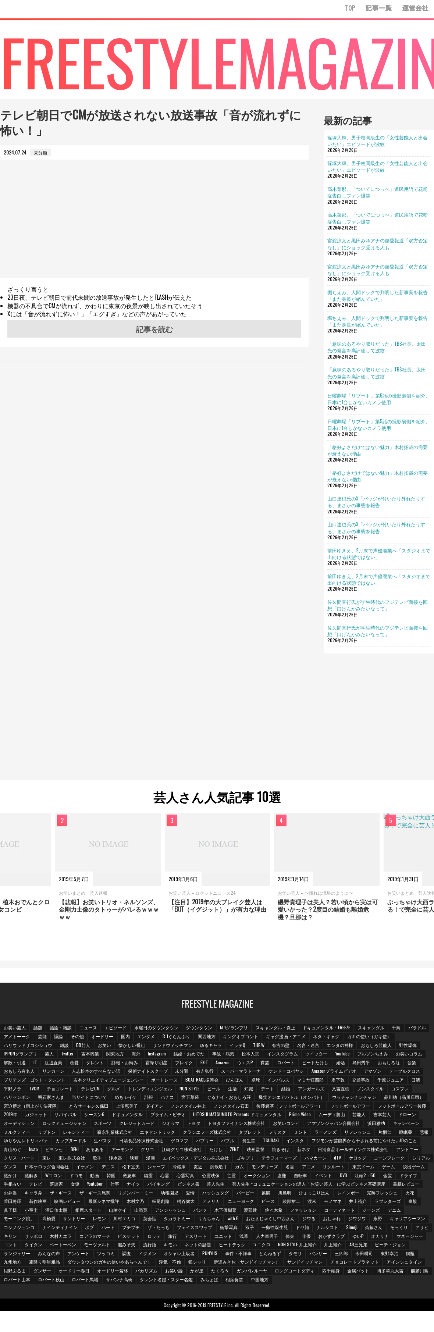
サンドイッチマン (152, 1271)
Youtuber (282, 1185)
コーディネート (131, 1219)
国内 (154, 1037)
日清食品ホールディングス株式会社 (60, 1158)
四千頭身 (202, 1280)
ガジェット (93, 1115)
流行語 (403, 1245)
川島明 (53, 1202)
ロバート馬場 (392, 1280)
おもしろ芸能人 (382, 1046)
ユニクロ (103, 1254)
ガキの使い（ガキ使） (402, 1037)
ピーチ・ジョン (233, 1254)
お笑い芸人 (15, 1028)
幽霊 (336, 1176)
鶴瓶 (254, 1263)
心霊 (353, 1176)
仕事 (302, 1185)
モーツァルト (350, 1245)
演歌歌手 (402, 1167)
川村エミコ (325, 1219)
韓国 (298, 1176)
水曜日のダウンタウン (159, 1028)
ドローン (38, 1124)
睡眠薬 (66, 1141)
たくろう (90, 1280)
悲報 (85, 1141)
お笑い (106, 1046)
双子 (34, 1237)
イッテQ (241, 1046)
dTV (81, 1167)
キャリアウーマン (186, 1228)
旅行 (397, 1237)
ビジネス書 (377, 1185)
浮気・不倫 (15, 1271)
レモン (299, 1219)
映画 (267, 1158)
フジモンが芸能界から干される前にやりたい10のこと (57, 1150)
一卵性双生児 (60, 1237)
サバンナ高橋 (17, 1289)
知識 (253, 1089)
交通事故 (366, 1081)
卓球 (259, 1081)
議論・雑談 (62, 1028)
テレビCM (92, 1089)
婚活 (348, 1063)
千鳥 (402, 1028)
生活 (236, 1089)
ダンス (189, 1167)
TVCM (35, 1089)
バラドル (13, 1037)
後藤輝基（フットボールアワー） (293, 1107)
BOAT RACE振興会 (204, 1081)
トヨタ (248, 1124)
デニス (289, 1167)
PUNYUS (50, 1263)
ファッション (94, 1219)
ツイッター (321, 1054)
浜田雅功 (13, 1133)
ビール (217, 1089)
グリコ (264, 1150)
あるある (211, 1150)
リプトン (108, 1133)
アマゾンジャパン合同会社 (389, 1124)
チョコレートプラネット (202, 1271)
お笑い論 (43, 1280)
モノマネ (111, 1211)
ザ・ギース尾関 (292, 1193)
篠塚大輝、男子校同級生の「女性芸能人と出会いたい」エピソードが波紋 (377, 140)
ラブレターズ (167, 1211)
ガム (423, 1167)
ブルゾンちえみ (378, 1054)
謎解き (216, 1176)
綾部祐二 (69, 1211)
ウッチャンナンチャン (359, 1098)
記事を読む (154, 328)
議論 (85, 1037)
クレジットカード (190, 1124)
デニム (187, 1219)
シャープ (338, 1167)
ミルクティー (77, 1133)
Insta (147, 1150)
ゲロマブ (276, 1141)
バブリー (302, 1141)
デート (272, 1089)
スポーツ (155, 1124)
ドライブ (172, 1185)
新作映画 (227, 1202)
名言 (43, 1176)
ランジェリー (270, 1254)
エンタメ (175, 1037)
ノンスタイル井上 (191, 1107)
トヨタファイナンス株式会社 (291, 1124)
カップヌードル (165, 1141)
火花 (180, 1202)
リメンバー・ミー (333, 1193)
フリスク (342, 1133)
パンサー (161, 1263)
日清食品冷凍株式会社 (237, 1141)
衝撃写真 (13, 1237)
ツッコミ (361, 1254)
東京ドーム (118, 1176)
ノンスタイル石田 (234, 1107)
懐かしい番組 (134, 1046)
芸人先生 (405, 1185)
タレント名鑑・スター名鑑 (65, 1289)
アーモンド (239, 1150)
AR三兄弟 (201, 1254)
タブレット (314, 1133)
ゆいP (181, 1245)
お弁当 (206, 1193)
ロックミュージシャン (117, 1124)
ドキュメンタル (185, 1115)
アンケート (333, 1254)
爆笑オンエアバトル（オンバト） (296, 1098)
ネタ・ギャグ (358, 1037)
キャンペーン (43, 1133)
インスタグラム (286, 1054)
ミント (365, 1133)
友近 (381, 1167)
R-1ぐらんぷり (206, 1037)
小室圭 (233, 1211)
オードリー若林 (388, 1271)
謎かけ (195, 1176)
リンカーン (54, 1072)
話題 (38, 1028)
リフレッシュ (17, 1141)
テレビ (221, 1185)
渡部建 (40, 1219)
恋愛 (76, 1063)
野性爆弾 (415, 1046)
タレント (97, 1063)
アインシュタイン (252, 1271)
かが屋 (66, 1280)
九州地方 (276, 1263)
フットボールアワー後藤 (28, 1115)
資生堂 (346, 1141)
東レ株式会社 (203, 1158)
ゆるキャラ (214, 1046)
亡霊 (422, 1176)
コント (261, 1245)
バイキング (347, 1185)
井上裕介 (175, 1254)
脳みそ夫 (380, 1245)
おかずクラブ (154, 1245)
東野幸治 (233, 1263)
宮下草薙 (194, 1098)
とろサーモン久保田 (89, 1107)
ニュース (90, 1028)
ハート (318, 1228)
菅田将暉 (202, 1202)
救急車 (317, 1176)
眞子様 (212, 1211)
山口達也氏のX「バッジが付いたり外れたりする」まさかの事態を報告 (376, 502)
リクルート (88, 1176)
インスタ (394, 1141)
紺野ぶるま (289, 1271)
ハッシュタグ (415, 1193)
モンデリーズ (17, 1176)
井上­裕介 (137, 1211)
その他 (104, 1037)
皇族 (193, 1211)
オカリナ (204, 1245)
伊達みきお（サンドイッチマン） (93, 1271)
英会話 (350, 1219)
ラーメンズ (391, 1133)
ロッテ (378, 1237)
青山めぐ (126, 1150)
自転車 (62, 1185)
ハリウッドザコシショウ (28, 1046)
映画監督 (374, 1150)
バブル (325, 1141)
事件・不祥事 (79, 1263)
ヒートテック (73, 1254)
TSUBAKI (369, 1141)
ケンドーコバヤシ (290, 1072)
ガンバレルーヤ (122, 1280)
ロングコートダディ (166, 1280)
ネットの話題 (38, 1254)
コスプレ (408, 1089)
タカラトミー (378, 1219)
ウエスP (251, 1063)
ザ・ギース (258, 1193)
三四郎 (184, 1263)
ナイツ (321, 1185)
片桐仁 (45, 1141)
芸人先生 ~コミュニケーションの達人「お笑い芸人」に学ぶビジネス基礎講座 (80, 1193)
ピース (45, 1211)
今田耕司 (208, 1263)
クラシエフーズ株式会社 (270, 1133)
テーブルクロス (410, 1072)
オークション (17, 1185)
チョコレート (61, 1089)
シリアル (166, 1167)
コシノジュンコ (228, 1228)
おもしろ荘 (398, 1063)
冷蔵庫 (362, 1167)
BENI (190, 1150)
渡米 (90, 1211)
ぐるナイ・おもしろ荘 (233, 1098)
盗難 (43, 1185)
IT (36, 1063)
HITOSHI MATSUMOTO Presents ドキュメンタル (297, 1115)
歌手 (229, 1158)
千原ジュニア (396, 1081)
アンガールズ (317, 1089)
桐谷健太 (378, 1202)
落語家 (243, 1185)
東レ (177, 1158)
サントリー (273, 1219)
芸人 (50, 1054)
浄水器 (248, 1158)
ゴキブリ (380, 1158)
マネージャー (234, 1245)
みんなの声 (303, 1254)
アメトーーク (43, 1037)
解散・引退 (15, 1063)
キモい (10, 1254)
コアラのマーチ (317, 1237)
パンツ (405, 1211)
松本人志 (254, 1054)
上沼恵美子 (128, 1107)
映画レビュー (258, 1202)
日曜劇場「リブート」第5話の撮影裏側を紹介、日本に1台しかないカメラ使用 (378, 399)
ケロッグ (101, 1167)
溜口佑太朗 (259, 1211)
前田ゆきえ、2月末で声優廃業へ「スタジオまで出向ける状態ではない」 (378, 553)
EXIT (209, 1063)
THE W (263, 1046)
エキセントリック (220, 1133)
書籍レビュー (178, 1193)
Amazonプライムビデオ (338, 1072)
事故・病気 (227, 1054)
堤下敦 (342, 1081)
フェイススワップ (406, 1228)
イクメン (404, 1254)
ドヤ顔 (88, 1237)
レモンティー (138, 1133)
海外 (138, 1054)
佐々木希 (64, 1219)
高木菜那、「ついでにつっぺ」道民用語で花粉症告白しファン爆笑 (377, 192)
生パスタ (198, 1141)
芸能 (68, 1037)
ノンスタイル (377, 1089)
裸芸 (271, 1063)
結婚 (291, 1089)
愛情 (389, 1193)
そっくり (187, 1237)
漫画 (284, 1158)
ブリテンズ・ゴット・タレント (35, 1081)
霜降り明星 (160, 1063)
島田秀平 (369, 1063)
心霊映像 (401, 1176)
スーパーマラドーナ (244, 1072)
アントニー (115, 1158)
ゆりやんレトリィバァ (120, 1141)
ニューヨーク (17, 1211)
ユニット (43, 1245)
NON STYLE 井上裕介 (139, 1254)
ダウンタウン (202, 1028)
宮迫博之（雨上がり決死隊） (32, 1107)
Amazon (228, 1063)
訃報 (151, 1098)
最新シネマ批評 (294, 1202)
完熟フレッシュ (152, 1202)
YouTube (348, 1054)
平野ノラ (13, 1089)
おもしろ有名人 (19, 1072)
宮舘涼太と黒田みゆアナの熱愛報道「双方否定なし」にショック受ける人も (377, 243)
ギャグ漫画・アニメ (317, 1037)
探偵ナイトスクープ (150, 1072)
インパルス (282, 1081)
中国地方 (160, 1289)
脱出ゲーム (170, 1176)
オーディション (71, 1124)
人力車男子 (88, 1245)
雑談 (65, 1046)
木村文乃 (327, 1202)
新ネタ (10, 1158)
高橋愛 (247, 1219)
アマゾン (378, 1072)
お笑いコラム (415, 1054)
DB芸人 (85, 1046)
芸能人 (420, 1115)
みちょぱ (108, 1289)
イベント (86, 1185)
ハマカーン (58, 1167)
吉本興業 (91, 1054)
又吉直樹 (347, 1089)
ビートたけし (322, 1063)
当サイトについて (90, 1098)
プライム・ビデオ (227, 1115)
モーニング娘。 (217, 1219)
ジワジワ (135, 1228)
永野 (156, 1228)
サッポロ (255, 1237)
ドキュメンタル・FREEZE (331, 1028)
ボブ (299, 1228)
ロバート (292, 1063)
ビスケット (352, 1237)
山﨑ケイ (322, 1211)
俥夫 (111, 1245)
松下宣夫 (312, 1167)
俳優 (128, 1245)
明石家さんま (52, 1098)
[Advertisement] (154, 226)
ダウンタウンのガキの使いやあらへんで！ (374, 1263)
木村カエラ (283, 1237)
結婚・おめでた (192, 1054)
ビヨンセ (169, 1150)
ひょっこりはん (83, 1202)
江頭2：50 (128, 1185)
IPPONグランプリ (21, 1054)
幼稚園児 (368, 1193)
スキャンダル (376, 1028)
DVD (106, 1185)
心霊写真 (375, 1176)
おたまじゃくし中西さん (47, 1228)
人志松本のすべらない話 (97, 1072)
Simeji (138, 1237)
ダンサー (317, 1271)
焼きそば (400, 1150)
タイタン (285, 1245)
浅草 (64, 1245)
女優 (262, 1185)
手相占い (198, 1185)
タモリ (137, 1263)
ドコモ (262, 1176)
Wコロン (239, 1176)
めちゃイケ (128, 1098)
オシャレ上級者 (19, 1263)
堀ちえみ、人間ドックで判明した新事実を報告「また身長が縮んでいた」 (377, 295)
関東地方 (117, 1054)
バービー (13, 1202)
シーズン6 (152, 1115)
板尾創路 (353, 1202)
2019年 (67, 1115)
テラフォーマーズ (21, 1167)
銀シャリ (43, 1271)
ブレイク (188, 1063)
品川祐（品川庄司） (409, 1098)
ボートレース (166, 1081)
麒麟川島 (293, 1280)
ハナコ (170, 1098)
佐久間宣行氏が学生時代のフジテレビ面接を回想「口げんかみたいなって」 (377, 605)
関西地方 (237, 1037)
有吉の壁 (286, 1046)
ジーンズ (163, 1219)
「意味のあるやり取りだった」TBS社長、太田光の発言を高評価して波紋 (376, 347)
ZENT (352, 1150)
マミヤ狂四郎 (315, 1081)
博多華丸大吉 (263, 1280)
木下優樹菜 (15, 1219)
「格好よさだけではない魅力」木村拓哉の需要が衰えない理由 (377, 450)
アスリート (15, 1245)
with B (9, 1228)
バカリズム (15, 1280)
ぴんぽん (237, 1081)
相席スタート (291, 1211)
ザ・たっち (370, 1228)
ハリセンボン (17, 1098)
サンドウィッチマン (175, 1046)
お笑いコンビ (341, 1124)
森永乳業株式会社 (177, 1133)
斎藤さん (161, 1237)
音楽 (421, 1063)
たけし (333, 1150)
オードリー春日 (349, 1271)
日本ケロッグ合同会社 (226, 1167)
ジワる (86, 1228)
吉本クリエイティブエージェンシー (109, 1081)
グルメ (116, 1089)
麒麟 (34, 1202)
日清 (422, 1081)
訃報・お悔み (127, 1063)
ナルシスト (114, 1237)
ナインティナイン (269, 1228)
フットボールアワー (354, 1107)
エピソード (118, 1028)
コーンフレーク (133, 1167)
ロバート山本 (323, 1280)
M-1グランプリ (238, 1028)
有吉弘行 (208, 1072)
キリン (231, 1237)
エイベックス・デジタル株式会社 (330, 1158)
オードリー (131, 1037)
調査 (382, 1254)
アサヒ (210, 1237)
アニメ (62, 1176)
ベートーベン (315, 1245)
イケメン (265, 1167)
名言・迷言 (314, 1046)
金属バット (231, 1280)
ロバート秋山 (358, 1280)
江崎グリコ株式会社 (299, 1150)
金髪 (151, 1185)
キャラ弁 (230, 1193)
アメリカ (404, 1202)
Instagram (159, 1054)
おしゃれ (109, 1228)
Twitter (68, 1054)
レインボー (118, 1202)
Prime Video (360, 1115)
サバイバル (123, 1115)
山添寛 (345, 1211)
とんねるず (111, 1263)
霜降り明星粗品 (308, 1263)
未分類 (184, 1072)
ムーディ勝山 (392, 1115)
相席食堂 (134, 1289)
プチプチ (342, 1228)
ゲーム (143, 1176)
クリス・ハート (149, 1158)
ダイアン (156, 1107)
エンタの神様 (346, 1046)
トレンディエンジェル (153, 1089)
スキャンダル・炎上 (280, 1028)
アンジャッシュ (375, 1211)
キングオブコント (271, 1037)
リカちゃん (411, 1219)
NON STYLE (193, 1089)
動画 (281, 1176)
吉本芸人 (13, 1124)
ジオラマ (225, 1124)
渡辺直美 (55, 1063)
